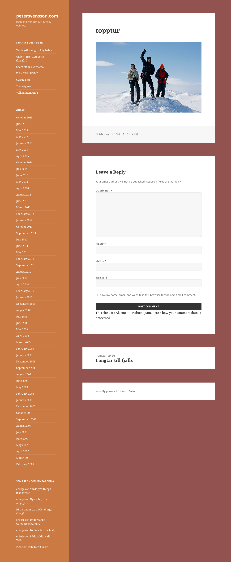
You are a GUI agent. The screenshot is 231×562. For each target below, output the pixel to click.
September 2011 (26, 233)
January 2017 (24, 143)
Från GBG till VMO (27, 73)
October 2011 (24, 226)
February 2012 (25, 214)
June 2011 (22, 246)
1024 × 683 (131, 134)
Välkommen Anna (27, 92)
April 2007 (22, 451)
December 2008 (25, 361)
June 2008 (22, 381)
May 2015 (22, 149)
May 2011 (22, 252)
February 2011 (25, 259)
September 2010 (26, 265)
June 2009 (22, 323)
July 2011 (21, 239)
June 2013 (22, 201)
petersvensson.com (37, 16)
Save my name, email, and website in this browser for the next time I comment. (148, 295)
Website (101, 277)
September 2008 (26, 368)
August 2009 (23, 310)
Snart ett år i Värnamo (30, 67)
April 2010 (22, 284)
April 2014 (22, 188)
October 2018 (24, 117)
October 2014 (24, 162)
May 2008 (22, 387)
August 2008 (23, 374)
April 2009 (22, 336)
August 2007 (23, 425)
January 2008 (24, 400)
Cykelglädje (23, 80)
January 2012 (24, 220)
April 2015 (22, 156)
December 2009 (25, 303)
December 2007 (25, 406)
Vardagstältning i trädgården (34, 50)
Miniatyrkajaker (38, 547)
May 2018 (22, 130)
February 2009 (25, 348)
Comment (104, 190)
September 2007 (26, 419)
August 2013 (23, 194)
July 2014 (21, 169)
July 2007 (21, 432)
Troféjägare (23, 86)
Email (101, 261)
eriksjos (21, 489)
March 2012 (23, 207)
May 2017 (22, 137)
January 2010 (24, 297)
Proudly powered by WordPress (115, 391)
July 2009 (21, 316)
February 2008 (25, 393)
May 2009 (22, 329)
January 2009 (24, 355)
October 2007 (24, 413)
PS (17, 509)
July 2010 (21, 278)
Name (101, 244)
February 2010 (25, 291)
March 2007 (23, 458)
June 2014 (22, 175)
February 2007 (25, 464)
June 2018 (22, 124)
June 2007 (22, 438)
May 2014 (22, 181)
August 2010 (23, 271)
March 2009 (23, 342)
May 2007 (22, 445)
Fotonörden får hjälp (42, 530)
